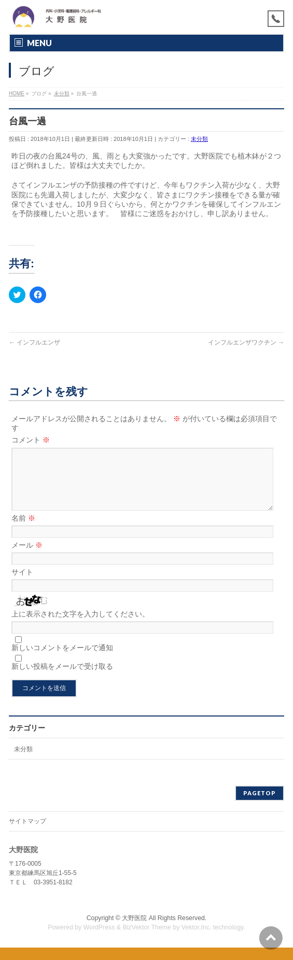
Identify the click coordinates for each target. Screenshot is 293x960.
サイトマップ (27, 833)
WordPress (99, 939)
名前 (23, 530)
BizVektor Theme (146, 939)
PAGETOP (259, 805)
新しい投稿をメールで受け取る (62, 679)
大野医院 (134, 930)
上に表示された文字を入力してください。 (80, 626)
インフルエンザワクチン (246, 342)
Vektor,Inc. (197, 939)
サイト (22, 584)
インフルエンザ (34, 342)
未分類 (199, 139)
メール (27, 557)
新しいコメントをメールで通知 (62, 660)
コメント (30, 440)
